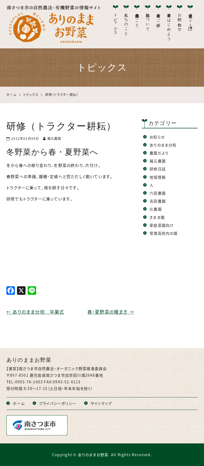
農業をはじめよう (169, 25)
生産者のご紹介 (158, 16)
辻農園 (156, 209)
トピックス (116, 22)
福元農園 (158, 160)
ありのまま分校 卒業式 (35, 311)
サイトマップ (101, 403)
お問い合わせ (180, 20)
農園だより (159, 153)
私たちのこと (126, 22)
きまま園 (157, 217)
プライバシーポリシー (57, 403)
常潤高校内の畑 (163, 233)
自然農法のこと (137, 18)
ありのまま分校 (163, 145)
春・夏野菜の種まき (110, 311)
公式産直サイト (190, 21)
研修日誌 (158, 168)
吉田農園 (158, 201)
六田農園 (158, 193)
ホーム (19, 403)
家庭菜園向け (162, 225)
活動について (148, 20)
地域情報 (158, 177)
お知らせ (157, 137)
